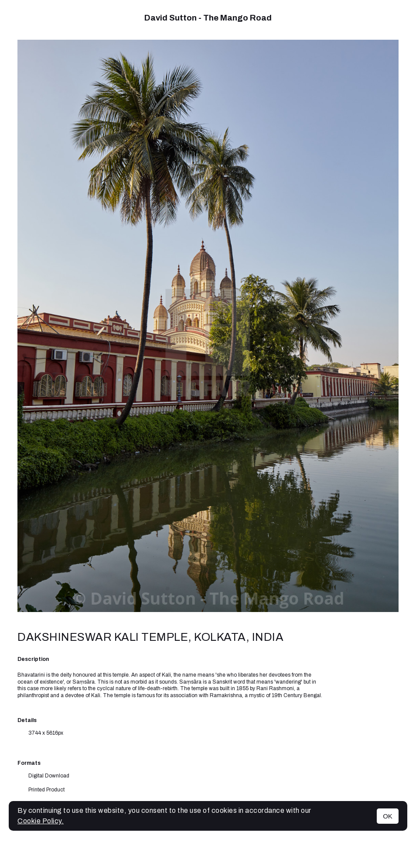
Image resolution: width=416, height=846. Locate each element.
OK (387, 816)
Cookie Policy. (40, 821)
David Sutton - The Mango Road (208, 17)
